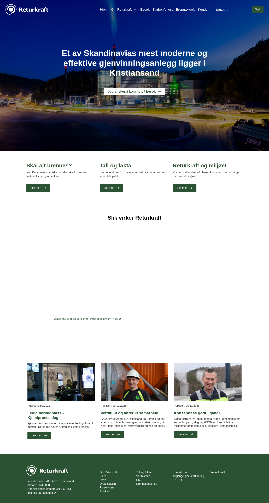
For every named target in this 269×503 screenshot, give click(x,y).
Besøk (145, 9)
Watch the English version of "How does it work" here (86, 318)
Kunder (203, 9)
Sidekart (105, 491)
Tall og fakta (143, 472)
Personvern (107, 487)
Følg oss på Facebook (40, 492)
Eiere (103, 476)
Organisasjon (108, 483)
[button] (123, 9)
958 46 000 (43, 485)
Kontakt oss (180, 472)
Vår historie (143, 476)
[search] (233, 9)
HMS (139, 480)
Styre (103, 480)
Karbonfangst (163, 9)
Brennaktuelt (185, 9)
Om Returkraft (108, 472)
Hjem (104, 9)
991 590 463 (63, 488)
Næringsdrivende (146, 483)
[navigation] (26, 9)
